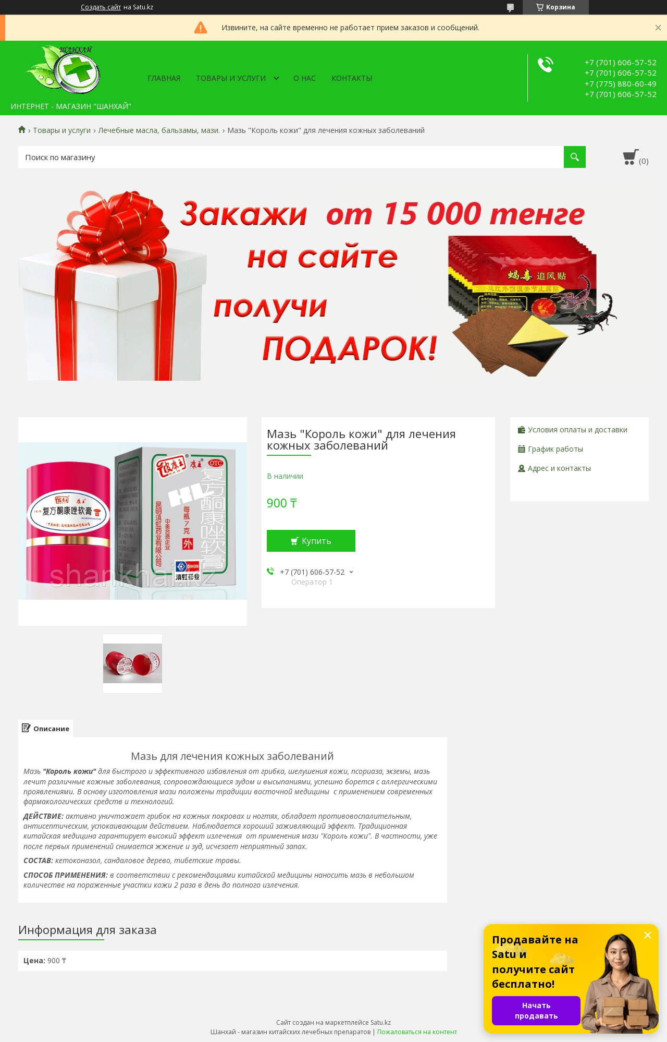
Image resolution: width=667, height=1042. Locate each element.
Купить (316, 541)
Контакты (351, 78)
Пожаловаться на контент (417, 1031)
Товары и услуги (231, 78)
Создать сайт (101, 7)
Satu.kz (380, 1022)
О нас (304, 78)
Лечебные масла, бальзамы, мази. (159, 130)
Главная (163, 78)
